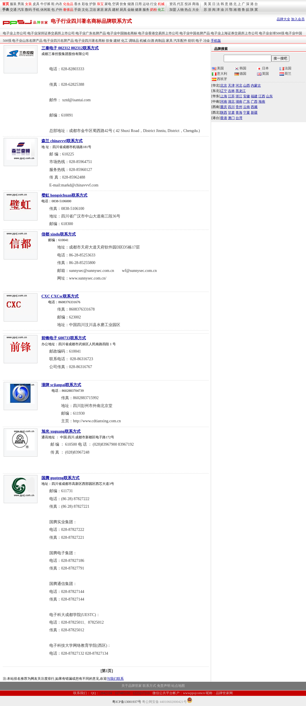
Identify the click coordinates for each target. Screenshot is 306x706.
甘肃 (231, 113)
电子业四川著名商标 (90, 41)
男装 (20, 4)
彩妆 (85, 4)
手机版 (216, 41)
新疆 (254, 113)
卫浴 (92, 10)
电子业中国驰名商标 (122, 33)
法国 (285, 68)
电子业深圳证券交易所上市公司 (51, 33)
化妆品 (68, 4)
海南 (261, 102)
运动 (146, 4)
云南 (246, 107)
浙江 (239, 96)
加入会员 (298, 19)
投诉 (188, 4)
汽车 (20, 10)
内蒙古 (256, 85)
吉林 (231, 91)
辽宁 (223, 91)
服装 (13, 4)
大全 (195, 10)
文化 (85, 10)
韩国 (240, 68)
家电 (108, 4)
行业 (153, 4)
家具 (108, 10)
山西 (246, 85)
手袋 (77, 10)
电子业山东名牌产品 (27, 41)
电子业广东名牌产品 (91, 33)
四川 (231, 107)
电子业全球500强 (271, 33)
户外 (59, 10)
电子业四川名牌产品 (58, 41)
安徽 (246, 96)
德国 (240, 74)
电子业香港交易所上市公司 (158, 33)
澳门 (231, 118)
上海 (223, 96)
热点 (188, 10)
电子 (199, 41)
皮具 (36, 4)
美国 (218, 68)
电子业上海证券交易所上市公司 (234, 33)
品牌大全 (283, 19)
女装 (28, 4)
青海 (239, 113)
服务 (146, 10)
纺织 (191, 41)
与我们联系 (115, 679)
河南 (223, 102)
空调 (115, 4)
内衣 (59, 4)
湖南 (239, 102)
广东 (246, 102)
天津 (231, 85)
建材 (115, 10)
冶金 (206, 41)
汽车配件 (180, 41)
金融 (130, 10)
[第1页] (107, 671)
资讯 (172, 4)
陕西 (223, 113)
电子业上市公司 (14, 33)
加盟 (172, 10)
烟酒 (130, 4)
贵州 (239, 107)
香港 (223, 118)
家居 (100, 10)
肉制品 (160, 41)
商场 (195, 4)
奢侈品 (68, 10)
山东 (269, 96)
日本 (263, 68)
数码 (28, 10)
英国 (263, 74)
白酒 (150, 41)
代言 (180, 4)
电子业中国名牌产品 (194, 33)
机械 (161, 4)
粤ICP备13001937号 (126, 702)
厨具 (123, 10)
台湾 (239, 118)
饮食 (123, 4)
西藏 (254, 107)
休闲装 (45, 10)
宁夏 (246, 113)
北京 (223, 85)
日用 (138, 4)
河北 (239, 85)
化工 (124, 41)
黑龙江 (241, 91)
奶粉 (153, 10)
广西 (254, 102)
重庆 (223, 107)
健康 (138, 10)
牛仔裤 (45, 4)
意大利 (219, 74)
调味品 (134, 41)
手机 (36, 10)
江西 (261, 96)
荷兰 (285, 74)
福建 (254, 96)
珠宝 (100, 4)
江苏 (231, 96)
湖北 (231, 102)
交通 (13, 10)
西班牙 (219, 79)
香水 (77, 4)
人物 (180, 10)
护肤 (92, 4)
